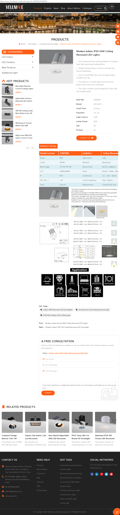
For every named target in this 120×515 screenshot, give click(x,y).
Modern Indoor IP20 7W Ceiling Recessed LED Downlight (67, 327)
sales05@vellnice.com (13, 491)
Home (22, 44)
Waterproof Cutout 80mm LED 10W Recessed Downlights (24, 136)
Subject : (65, 353)
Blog (63, 7)
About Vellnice (73, 7)
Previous (113, 406)
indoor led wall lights (68, 499)
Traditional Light (9, 72)
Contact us (86, 137)
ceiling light (64, 503)
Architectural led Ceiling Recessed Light (94, 310)
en (112, 7)
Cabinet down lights (68, 495)
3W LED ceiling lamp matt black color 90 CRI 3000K (24, 124)
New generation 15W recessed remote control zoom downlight (24, 87)
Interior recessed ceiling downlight (71, 465)
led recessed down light (70, 490)
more (18, 92)
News (56, 7)
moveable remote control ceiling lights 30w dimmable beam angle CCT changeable (24, 99)
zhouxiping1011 (11, 496)
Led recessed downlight (48, 44)
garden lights (65, 486)
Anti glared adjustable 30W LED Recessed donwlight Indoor (82, 437)
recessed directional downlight (71, 474)
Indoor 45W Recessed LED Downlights (58, 310)
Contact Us (41, 474)
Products (38, 7)
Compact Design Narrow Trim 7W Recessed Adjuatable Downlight (34, 437)
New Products (9, 67)
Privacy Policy (42, 490)
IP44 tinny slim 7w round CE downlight (104, 437)
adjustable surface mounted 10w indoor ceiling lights (23, 112)
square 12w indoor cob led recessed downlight (58, 437)
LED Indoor (32, 44)
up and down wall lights (69, 482)
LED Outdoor (8, 62)
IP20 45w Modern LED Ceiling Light (56, 315)
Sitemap (40, 482)
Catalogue (87, 7)
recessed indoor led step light (71, 478)
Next (116, 406)
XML (38, 486)
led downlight (65, 469)
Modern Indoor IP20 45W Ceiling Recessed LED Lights (68, 353)
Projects (47, 7)
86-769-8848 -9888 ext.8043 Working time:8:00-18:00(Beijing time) (17, 479)
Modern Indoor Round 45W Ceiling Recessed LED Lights (66, 323)
